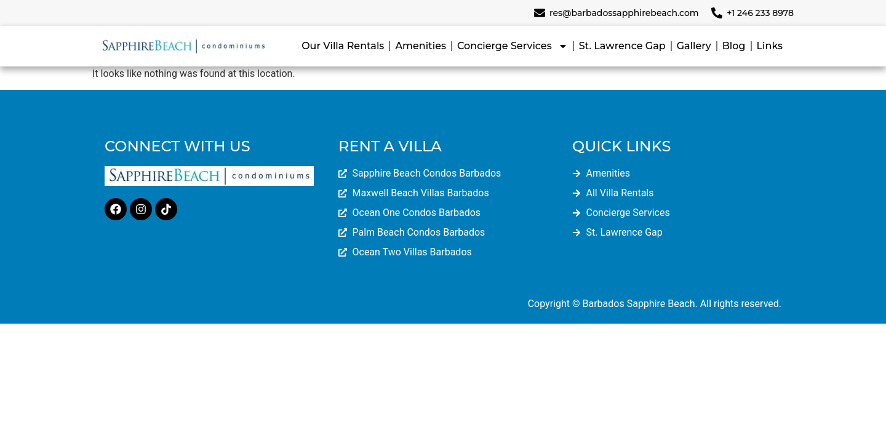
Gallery (694, 46)
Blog (734, 46)
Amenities (420, 46)
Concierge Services (512, 46)
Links (770, 46)
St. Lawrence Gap (622, 46)
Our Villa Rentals (342, 46)
